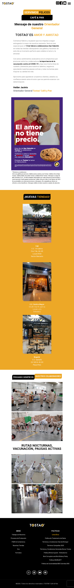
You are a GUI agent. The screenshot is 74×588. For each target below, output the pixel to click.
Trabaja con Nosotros (18, 534)
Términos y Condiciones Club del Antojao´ (55, 542)
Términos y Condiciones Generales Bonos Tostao (55, 549)
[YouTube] (40, 572)
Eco (18, 549)
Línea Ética (55, 534)
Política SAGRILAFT (55, 560)
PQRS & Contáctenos (18, 542)
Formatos (18, 553)
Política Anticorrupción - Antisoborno (55, 553)
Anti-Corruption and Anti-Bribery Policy (55, 556)
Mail (64, 2)
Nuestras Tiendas (18, 545)
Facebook (61, 2)
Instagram (57, 2)
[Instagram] (29, 572)
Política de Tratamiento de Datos (55, 538)
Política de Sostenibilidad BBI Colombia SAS (55, 563)
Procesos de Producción (18, 538)
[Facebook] (45, 572)
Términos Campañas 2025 (55, 545)
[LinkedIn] (34, 572)
